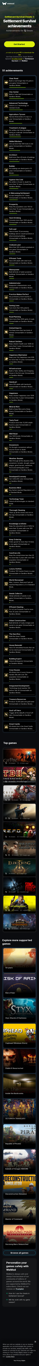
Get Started (19, 44)
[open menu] (35, 3)
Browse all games (19, 1253)
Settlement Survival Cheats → (19, 17)
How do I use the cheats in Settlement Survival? (19, 1294)
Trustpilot (20, 1289)
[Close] (35, 1341)
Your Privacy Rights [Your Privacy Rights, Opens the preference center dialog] (19, 1360)
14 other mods (17, 59)
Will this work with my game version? (19, 1301)
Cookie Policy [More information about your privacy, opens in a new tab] (10, 1356)
